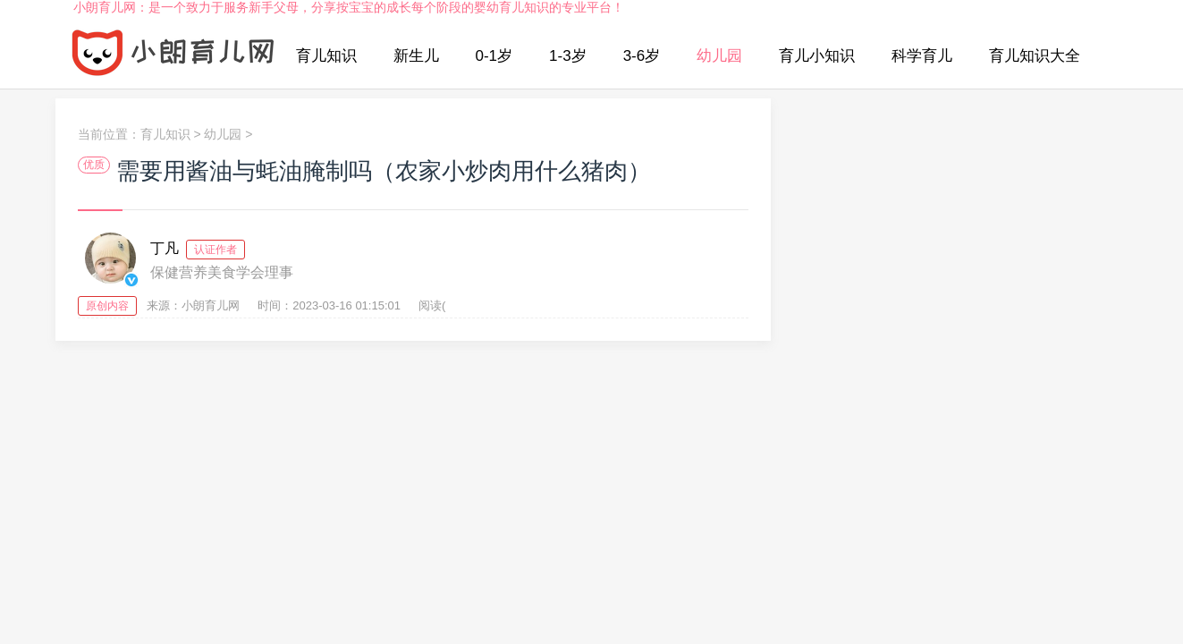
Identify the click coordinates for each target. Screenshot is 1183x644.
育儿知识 (326, 55)
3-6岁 (642, 55)
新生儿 (416, 55)
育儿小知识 (817, 55)
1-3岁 (568, 55)
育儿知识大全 (1034, 55)
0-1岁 (494, 55)
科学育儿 (921, 55)
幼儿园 (719, 55)
